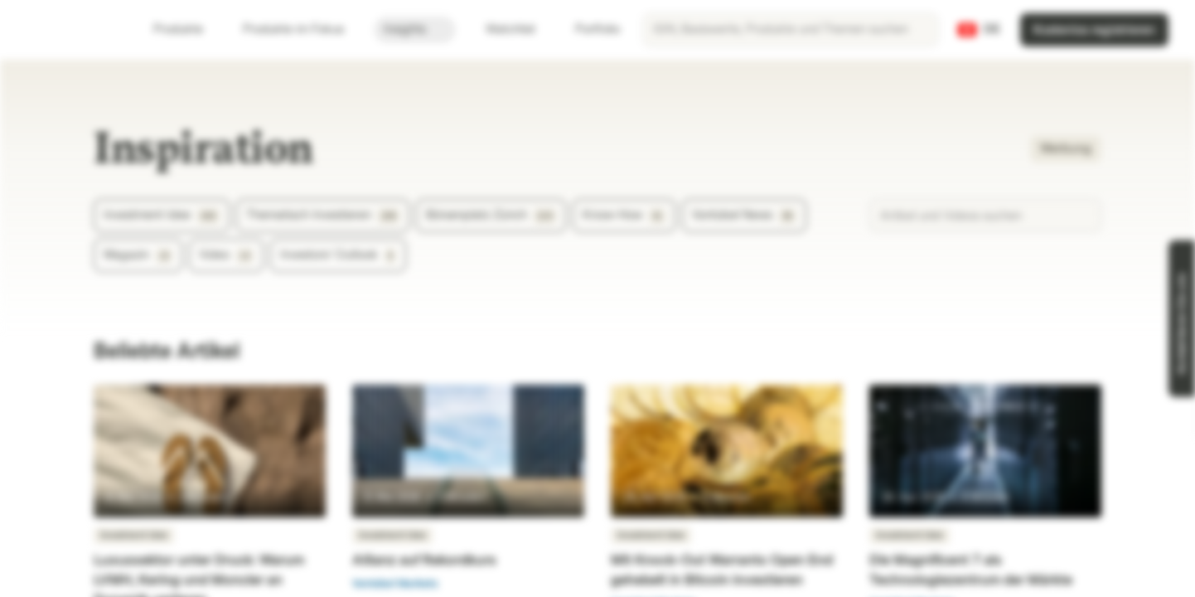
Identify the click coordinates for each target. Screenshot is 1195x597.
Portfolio (587, 29)
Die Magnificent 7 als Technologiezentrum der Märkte (970, 570)
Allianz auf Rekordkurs (424, 560)
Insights (415, 29)
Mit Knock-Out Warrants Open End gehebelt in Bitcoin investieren (722, 570)
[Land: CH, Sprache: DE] (979, 29)
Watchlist (500, 29)
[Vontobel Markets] (72, 30)
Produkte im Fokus (303, 29)
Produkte (188, 29)
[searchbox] (790, 29)
